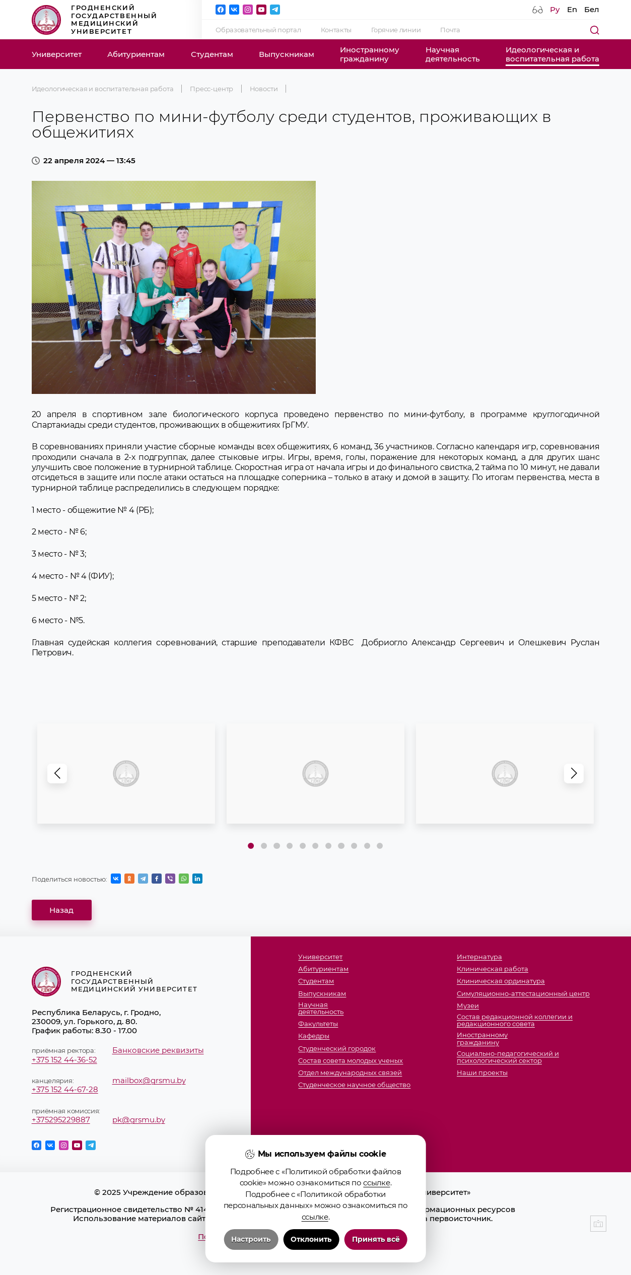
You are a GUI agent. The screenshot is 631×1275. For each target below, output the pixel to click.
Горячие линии (395, 30)
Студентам (212, 54)
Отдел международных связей (350, 1072)
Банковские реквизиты (158, 1050)
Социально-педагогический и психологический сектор (508, 1057)
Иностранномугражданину (369, 54)
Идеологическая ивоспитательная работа (552, 54)
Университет (57, 54)
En (572, 9)
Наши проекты (482, 1072)
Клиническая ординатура (501, 980)
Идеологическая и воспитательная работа (103, 89)
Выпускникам (286, 54)
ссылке (376, 1182)
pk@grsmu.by (138, 1119)
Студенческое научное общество (354, 1084)
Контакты (336, 30)
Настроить (250, 1239)
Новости (264, 89)
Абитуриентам (136, 54)
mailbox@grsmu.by (149, 1080)
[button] (574, 773)
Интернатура (479, 956)
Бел (591, 9)
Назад (61, 910)
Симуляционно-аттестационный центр (523, 993)
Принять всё (376, 1239)
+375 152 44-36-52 (64, 1059)
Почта (450, 30)
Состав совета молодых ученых (350, 1060)
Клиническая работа (492, 968)
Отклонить (311, 1239)
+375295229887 (61, 1119)
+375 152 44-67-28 (65, 1089)
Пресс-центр (211, 89)
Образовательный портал (258, 30)
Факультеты (318, 1023)
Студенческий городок (337, 1048)
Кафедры (313, 1035)
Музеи (468, 1005)
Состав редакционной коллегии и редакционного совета (515, 1020)
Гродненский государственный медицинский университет (95, 19)
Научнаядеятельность (453, 54)
